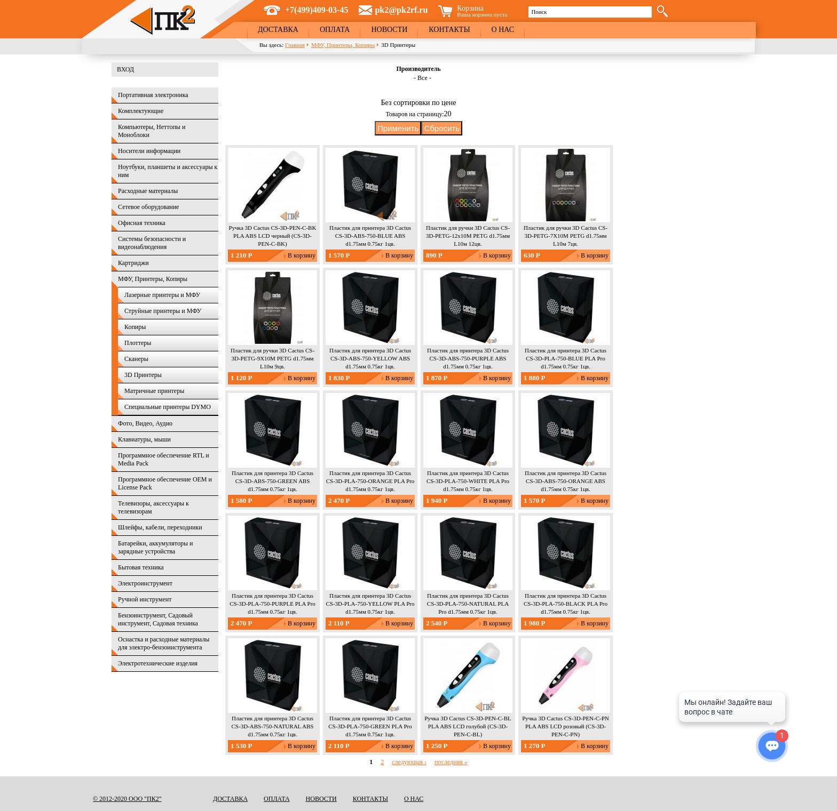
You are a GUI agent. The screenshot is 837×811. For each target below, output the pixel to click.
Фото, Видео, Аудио (145, 423)
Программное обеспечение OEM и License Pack (165, 483)
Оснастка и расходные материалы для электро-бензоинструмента (163, 643)
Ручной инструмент (144, 599)
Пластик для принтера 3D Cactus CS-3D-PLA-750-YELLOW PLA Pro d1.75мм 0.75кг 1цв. (370, 603)
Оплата (335, 30)
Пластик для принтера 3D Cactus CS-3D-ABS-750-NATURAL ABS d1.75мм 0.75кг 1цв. (273, 726)
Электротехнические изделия (158, 663)
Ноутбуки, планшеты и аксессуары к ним (167, 171)
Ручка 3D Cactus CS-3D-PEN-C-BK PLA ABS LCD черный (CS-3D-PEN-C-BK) (273, 235)
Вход (125, 69)
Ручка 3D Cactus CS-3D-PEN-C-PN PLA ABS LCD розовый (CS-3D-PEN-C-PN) (565, 726)
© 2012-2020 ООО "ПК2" (127, 798)
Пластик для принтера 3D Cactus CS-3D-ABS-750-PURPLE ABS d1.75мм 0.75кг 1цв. (468, 358)
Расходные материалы (148, 191)
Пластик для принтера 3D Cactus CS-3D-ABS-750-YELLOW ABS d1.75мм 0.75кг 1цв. (370, 358)
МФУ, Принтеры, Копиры (343, 45)
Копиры (135, 327)
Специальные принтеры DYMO (167, 407)
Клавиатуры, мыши (144, 439)
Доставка (278, 30)
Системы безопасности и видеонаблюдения (152, 243)
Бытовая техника (141, 567)
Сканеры (136, 359)
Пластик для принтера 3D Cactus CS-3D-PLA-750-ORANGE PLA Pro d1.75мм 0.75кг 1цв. (370, 481)
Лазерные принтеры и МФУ (162, 295)
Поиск (539, 12)
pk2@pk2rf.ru (401, 9)
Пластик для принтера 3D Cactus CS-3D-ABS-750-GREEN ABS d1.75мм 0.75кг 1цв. (272, 481)
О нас (503, 30)
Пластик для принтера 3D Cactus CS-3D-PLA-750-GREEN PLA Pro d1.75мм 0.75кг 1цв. (370, 726)
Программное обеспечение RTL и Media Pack (163, 459)
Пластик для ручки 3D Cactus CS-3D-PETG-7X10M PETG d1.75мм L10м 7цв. (565, 235)
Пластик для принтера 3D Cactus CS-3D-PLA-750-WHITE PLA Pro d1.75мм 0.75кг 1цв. (468, 481)
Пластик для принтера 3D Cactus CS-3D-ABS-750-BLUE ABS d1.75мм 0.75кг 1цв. (370, 235)
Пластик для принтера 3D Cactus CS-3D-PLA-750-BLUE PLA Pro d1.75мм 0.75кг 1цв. (565, 358)
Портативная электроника (153, 95)
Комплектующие (140, 111)
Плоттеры (137, 343)
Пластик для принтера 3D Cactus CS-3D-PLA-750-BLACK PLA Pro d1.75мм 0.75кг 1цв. (565, 603)
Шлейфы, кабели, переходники (160, 527)
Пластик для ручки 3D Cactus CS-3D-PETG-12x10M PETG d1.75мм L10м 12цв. (468, 235)
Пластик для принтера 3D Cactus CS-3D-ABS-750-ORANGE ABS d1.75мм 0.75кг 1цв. (565, 481)
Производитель (418, 69)
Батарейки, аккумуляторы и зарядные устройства (155, 547)
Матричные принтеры (154, 391)
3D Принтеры (143, 375)
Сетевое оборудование (148, 207)
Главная (295, 45)
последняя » (451, 762)
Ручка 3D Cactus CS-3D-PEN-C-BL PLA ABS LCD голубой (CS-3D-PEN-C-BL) (467, 726)
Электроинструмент (145, 583)
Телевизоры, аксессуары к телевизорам (153, 507)
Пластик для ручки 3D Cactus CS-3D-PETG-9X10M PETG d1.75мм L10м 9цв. (272, 358)
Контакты (449, 30)
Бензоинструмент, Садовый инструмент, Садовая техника (158, 619)
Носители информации (149, 151)
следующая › (409, 762)
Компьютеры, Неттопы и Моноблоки (151, 131)
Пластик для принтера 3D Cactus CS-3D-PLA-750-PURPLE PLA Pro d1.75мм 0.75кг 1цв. (272, 603)
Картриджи (133, 263)
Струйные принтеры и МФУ (162, 311)
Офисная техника (141, 223)
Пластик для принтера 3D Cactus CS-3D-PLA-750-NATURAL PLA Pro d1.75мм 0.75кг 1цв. (468, 603)
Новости (389, 30)
